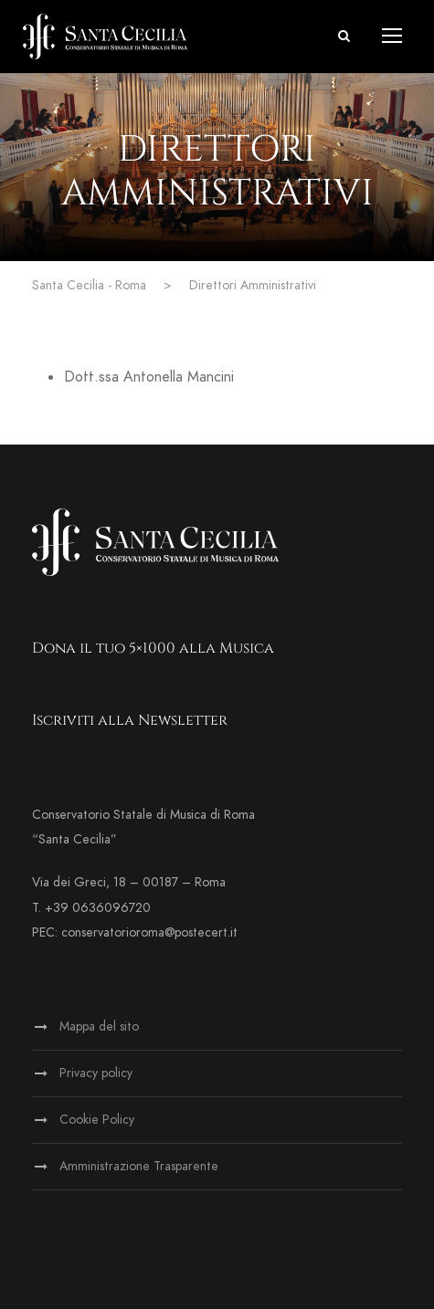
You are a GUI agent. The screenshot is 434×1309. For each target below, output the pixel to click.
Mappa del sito (99, 1026)
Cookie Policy (96, 1119)
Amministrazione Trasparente (138, 1166)
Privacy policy (95, 1073)
